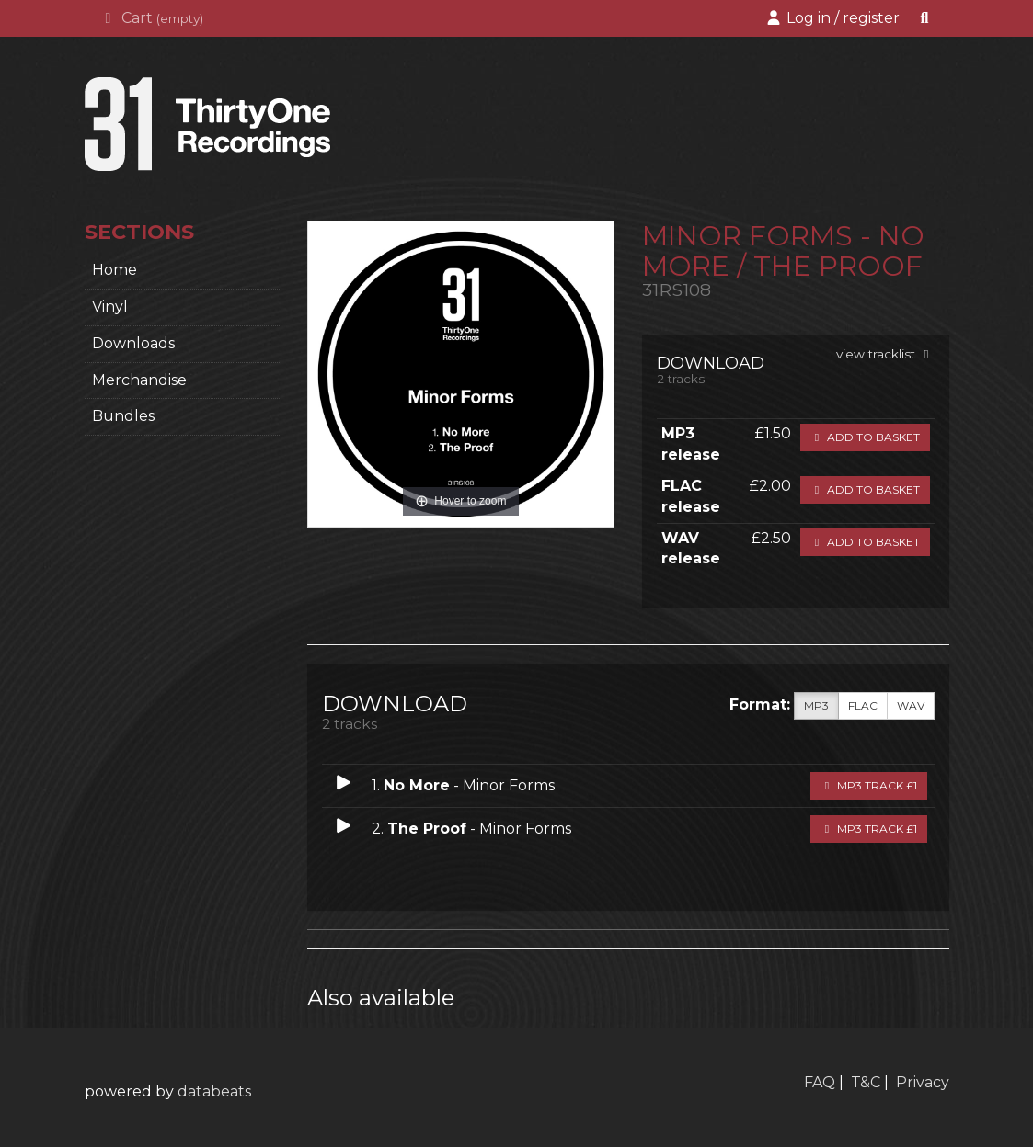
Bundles (123, 416)
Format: (759, 704)
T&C (865, 1082)
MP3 (816, 705)
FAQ (819, 1082)
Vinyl (110, 306)
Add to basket (865, 437)
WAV (910, 705)
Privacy (922, 1082)
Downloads (133, 343)
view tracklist (885, 353)
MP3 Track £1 (869, 785)
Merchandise (139, 380)
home (114, 269)
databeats (214, 1091)
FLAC (863, 705)
